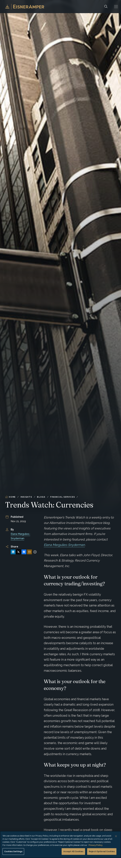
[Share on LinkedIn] (13, 552)
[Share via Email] (29, 552)
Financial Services (62, 497)
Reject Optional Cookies (102, 851)
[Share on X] (18, 552)
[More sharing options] (35, 552)
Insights (26, 497)
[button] (116, 6)
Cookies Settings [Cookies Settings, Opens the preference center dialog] (13, 851)
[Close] (115, 836)
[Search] (106, 6)
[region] (60, 844)
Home (10, 497)
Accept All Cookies (73, 851)
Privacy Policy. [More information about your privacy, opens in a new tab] (96, 845)
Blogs (41, 497)
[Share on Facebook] (24, 552)
